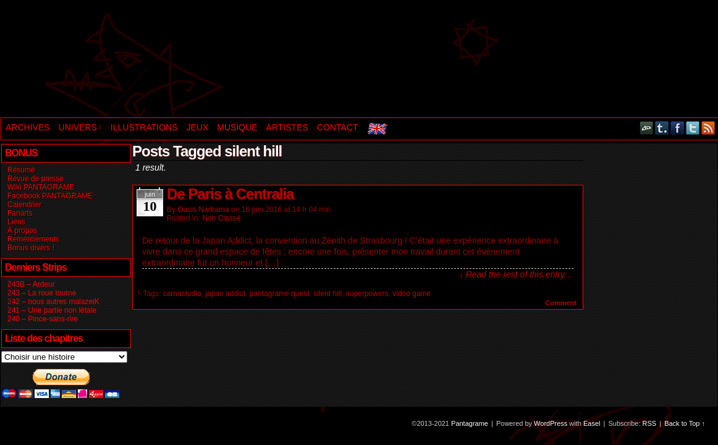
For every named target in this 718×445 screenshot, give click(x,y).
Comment (560, 303)
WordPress (550, 423)
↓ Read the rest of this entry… (516, 274)
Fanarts (20, 213)
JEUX (197, 127)
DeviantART (646, 127)
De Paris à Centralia (230, 193)
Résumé (21, 170)
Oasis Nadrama (203, 209)
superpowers (367, 293)
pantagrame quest (280, 293)
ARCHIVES (28, 127)
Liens (16, 222)
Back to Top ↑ (684, 423)
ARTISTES (287, 127)
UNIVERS (80, 127)
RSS (708, 127)
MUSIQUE (237, 127)
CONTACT (337, 127)
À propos (22, 230)
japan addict (225, 293)
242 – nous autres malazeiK (53, 301)
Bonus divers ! (30, 248)
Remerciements (33, 239)
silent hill (327, 293)
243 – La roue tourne (41, 293)
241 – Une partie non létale (51, 310)
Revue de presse (35, 178)
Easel (592, 423)
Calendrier (24, 204)
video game (411, 293)
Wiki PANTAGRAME (40, 187)
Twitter (693, 127)
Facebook (677, 127)
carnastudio (182, 293)
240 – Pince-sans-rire (42, 319)
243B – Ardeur (31, 284)
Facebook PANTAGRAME (50, 196)
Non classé (221, 218)
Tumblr (662, 127)
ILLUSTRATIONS (144, 127)
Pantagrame (212, 60)
